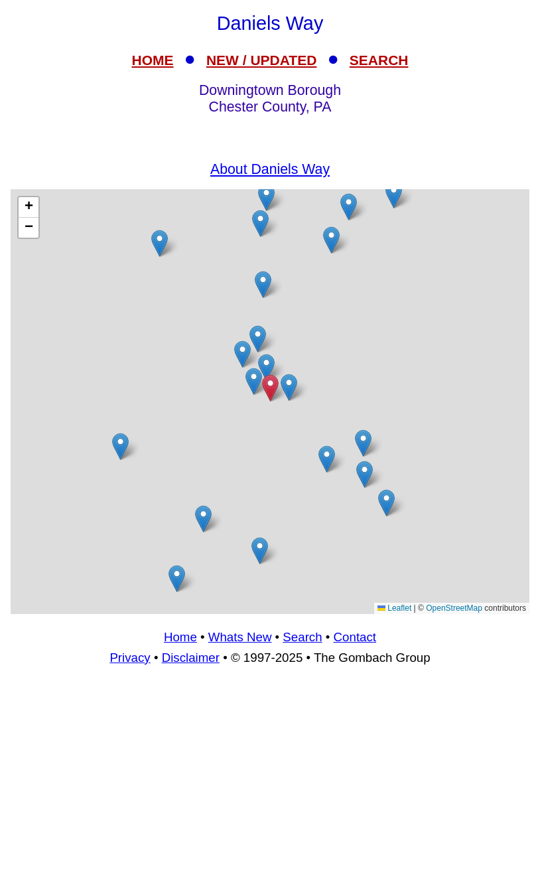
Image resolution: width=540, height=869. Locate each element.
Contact (355, 637)
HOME (153, 60)
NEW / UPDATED (261, 60)
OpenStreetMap (454, 608)
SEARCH (379, 60)
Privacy (129, 658)
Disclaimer (191, 658)
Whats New (240, 637)
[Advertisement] (270, 773)
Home (180, 637)
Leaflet (394, 608)
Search (302, 637)
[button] (289, 387)
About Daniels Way (270, 169)
